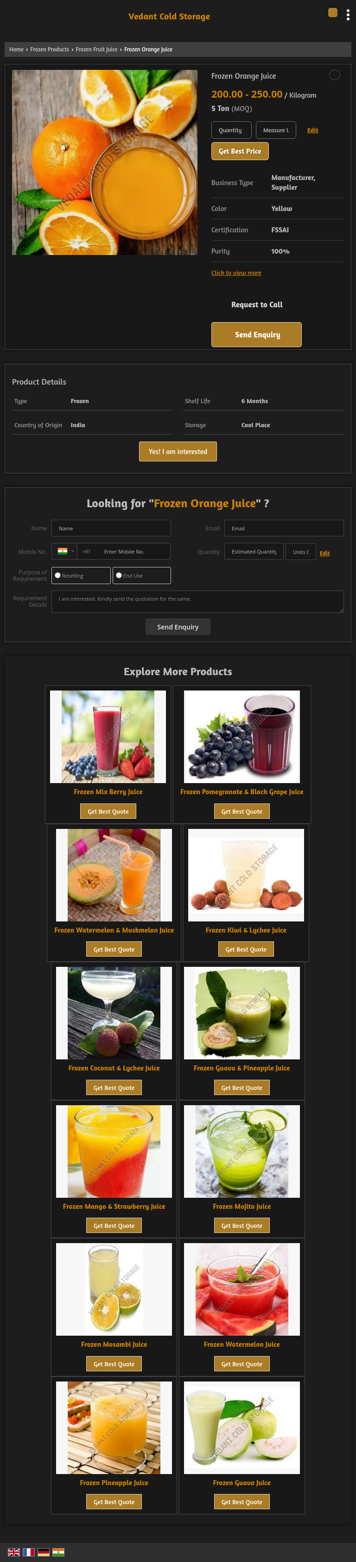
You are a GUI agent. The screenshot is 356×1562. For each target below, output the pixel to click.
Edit (312, 130)
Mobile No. (33, 552)
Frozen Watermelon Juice (242, 1344)
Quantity (208, 552)
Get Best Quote (108, 811)
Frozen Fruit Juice (97, 49)
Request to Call (257, 304)
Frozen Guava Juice (242, 1482)
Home (16, 49)
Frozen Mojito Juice (242, 1206)
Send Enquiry (257, 334)
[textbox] (276, 130)
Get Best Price (240, 151)
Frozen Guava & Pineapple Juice (242, 1068)
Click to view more (236, 272)
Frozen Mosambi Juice (114, 1344)
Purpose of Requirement (30, 575)
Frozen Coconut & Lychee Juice (114, 1068)
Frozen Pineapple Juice (114, 1482)
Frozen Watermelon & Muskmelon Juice (114, 930)
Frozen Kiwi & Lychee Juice (246, 930)
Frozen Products (49, 49)
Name (39, 528)
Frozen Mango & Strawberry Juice (114, 1206)
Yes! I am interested (178, 451)
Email (212, 528)
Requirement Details (30, 601)
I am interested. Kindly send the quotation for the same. (197, 602)
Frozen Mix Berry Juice (108, 791)
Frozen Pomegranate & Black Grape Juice (242, 791)
